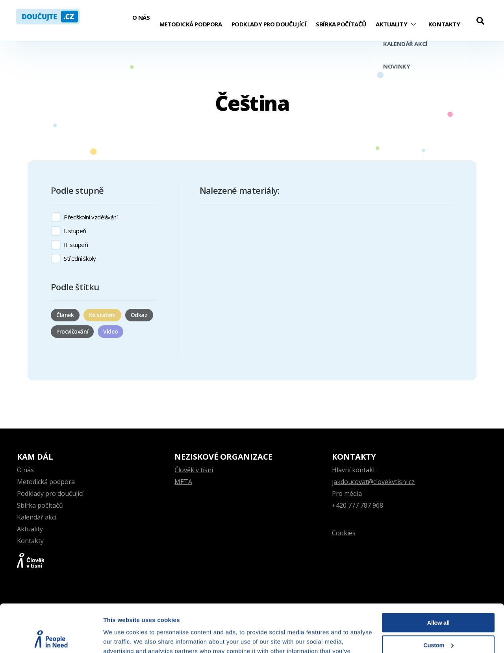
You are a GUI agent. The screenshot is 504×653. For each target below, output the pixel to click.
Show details (121, 637)
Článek (65, 315)
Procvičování (72, 331)
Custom (438, 600)
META (183, 481)
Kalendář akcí (36, 517)
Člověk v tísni (193, 470)
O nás (141, 17)
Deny (438, 622)
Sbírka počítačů (341, 24)
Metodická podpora (190, 24)
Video (110, 331)
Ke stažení (102, 315)
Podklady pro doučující (269, 24)
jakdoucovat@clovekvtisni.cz (373, 481)
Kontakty (444, 24)
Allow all (438, 578)
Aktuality (391, 24)
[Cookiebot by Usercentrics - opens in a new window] (51, 638)
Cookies (344, 533)
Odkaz (139, 315)
